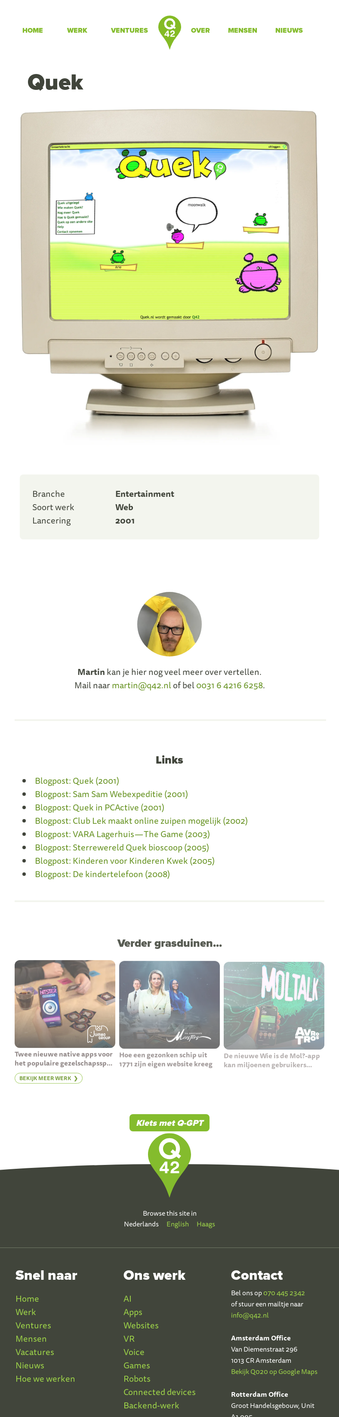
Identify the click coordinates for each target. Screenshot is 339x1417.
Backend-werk (151, 1405)
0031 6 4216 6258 (229, 685)
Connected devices (159, 1392)
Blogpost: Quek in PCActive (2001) (99, 807)
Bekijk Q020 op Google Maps (274, 1371)
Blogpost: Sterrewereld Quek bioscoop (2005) (122, 847)
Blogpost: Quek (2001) (77, 780)
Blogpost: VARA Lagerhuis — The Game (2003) (122, 834)
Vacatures (34, 1351)
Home (32, 30)
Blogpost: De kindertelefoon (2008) (102, 874)
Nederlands (141, 1223)
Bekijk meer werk (45, 1086)
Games (136, 1365)
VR (129, 1338)
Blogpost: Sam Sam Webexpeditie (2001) (111, 794)
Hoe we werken (45, 1378)
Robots (137, 1378)
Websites (141, 1325)
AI (127, 1298)
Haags (206, 1223)
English (177, 1223)
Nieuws (289, 30)
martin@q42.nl (141, 685)
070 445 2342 (284, 1292)
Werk (77, 30)
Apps (132, 1311)
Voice (134, 1351)
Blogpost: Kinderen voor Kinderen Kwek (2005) (125, 860)
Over (200, 30)
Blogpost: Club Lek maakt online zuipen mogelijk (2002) (141, 820)
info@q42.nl (250, 1315)
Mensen (242, 30)
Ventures (129, 30)
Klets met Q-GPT (169, 1122)
